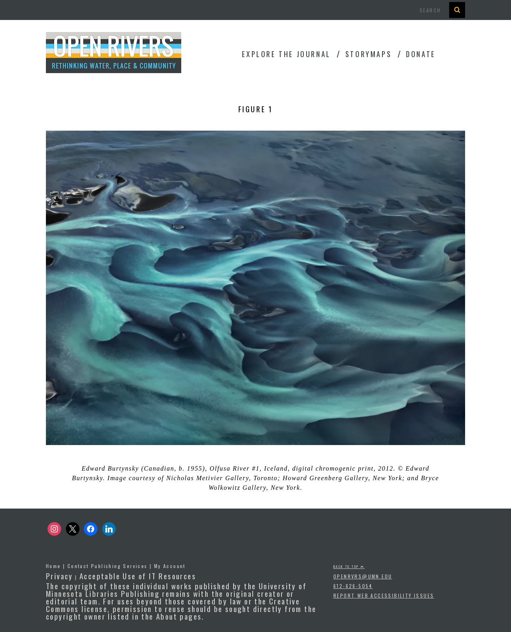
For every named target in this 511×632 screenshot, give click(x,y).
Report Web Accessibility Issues (383, 595)
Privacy (59, 575)
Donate (421, 54)
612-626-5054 (353, 585)
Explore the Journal (286, 54)
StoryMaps (368, 54)
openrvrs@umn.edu (362, 576)
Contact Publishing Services (107, 565)
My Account (170, 565)
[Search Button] (457, 10)
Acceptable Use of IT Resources (137, 575)
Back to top (348, 566)
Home (53, 565)
